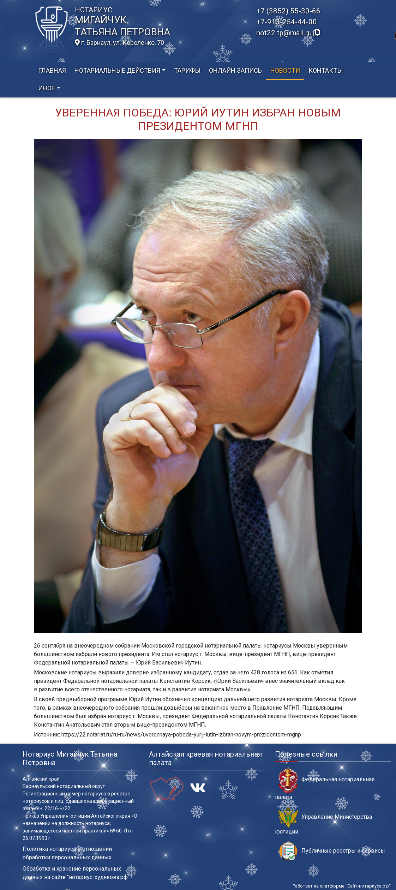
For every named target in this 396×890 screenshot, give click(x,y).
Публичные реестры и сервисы (331, 851)
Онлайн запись (235, 70)
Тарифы (187, 70)
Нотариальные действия (117, 70)
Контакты (325, 70)
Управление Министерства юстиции (323, 821)
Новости (285, 70)
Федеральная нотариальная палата (324, 783)
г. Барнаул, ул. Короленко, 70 (119, 42)
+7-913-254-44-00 (286, 22)
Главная (52, 70)
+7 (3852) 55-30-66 (288, 11)
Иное (46, 88)
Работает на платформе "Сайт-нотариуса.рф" (342, 886)
